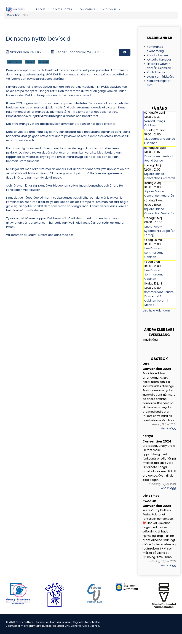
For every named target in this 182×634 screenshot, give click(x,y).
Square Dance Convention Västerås (159, 193)
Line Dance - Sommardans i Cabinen (154, 252)
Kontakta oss (156, 72)
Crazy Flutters (15, 62)
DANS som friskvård (160, 77)
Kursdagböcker (157, 55)
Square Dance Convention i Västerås (159, 176)
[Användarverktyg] (124, 52)
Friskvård (30, 62)
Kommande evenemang (155, 49)
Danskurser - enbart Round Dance (158, 158)
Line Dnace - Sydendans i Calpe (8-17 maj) (159, 231)
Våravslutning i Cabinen (154, 123)
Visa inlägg (168, 428)
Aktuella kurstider (159, 60)
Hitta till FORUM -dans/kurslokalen (159, 66)
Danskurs (43, 62)
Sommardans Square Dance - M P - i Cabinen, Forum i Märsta (159, 298)
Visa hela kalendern (156, 310)
